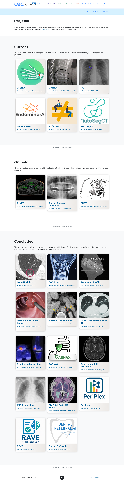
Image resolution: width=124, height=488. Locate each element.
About (40, 3)
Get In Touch (45, 30)
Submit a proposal (101, 12)
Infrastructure (65, 3)
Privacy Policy (94, 478)
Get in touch (104, 4)
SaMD (77, 3)
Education (50, 3)
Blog (95, 3)
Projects (86, 3)
